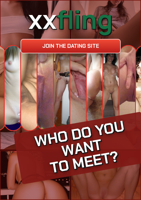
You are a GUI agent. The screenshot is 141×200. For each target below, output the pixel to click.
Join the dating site (70, 45)
